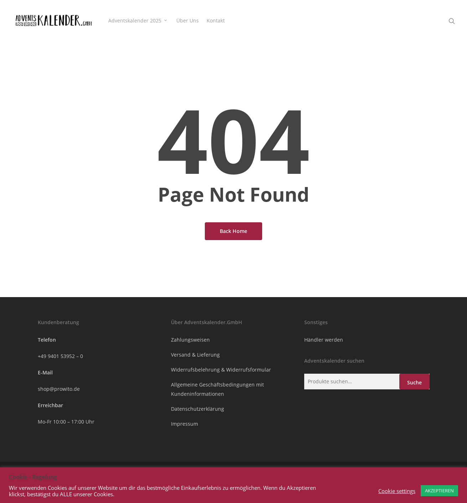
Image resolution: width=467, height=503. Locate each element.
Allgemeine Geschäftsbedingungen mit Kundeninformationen (217, 389)
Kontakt (216, 20)
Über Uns (187, 20)
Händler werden (323, 339)
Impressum (184, 423)
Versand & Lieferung (195, 354)
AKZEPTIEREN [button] (439, 490)
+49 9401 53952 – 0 (60, 356)
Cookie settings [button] (396, 491)
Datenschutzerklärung (197, 408)
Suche (414, 382)
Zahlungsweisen (190, 339)
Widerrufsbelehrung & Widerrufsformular (221, 369)
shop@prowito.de (59, 388)
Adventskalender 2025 (138, 20)
